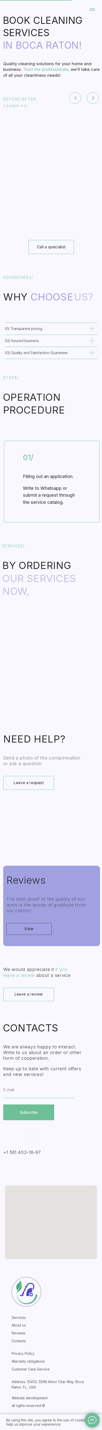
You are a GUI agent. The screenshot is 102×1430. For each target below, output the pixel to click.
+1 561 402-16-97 (22, 1152)
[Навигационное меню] (92, 10)
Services (19, 1317)
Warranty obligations (28, 1361)
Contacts (19, 1341)
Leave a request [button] (29, 782)
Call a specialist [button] (51, 247)
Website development (30, 1398)
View (29, 928)
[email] (38, 1090)
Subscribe (29, 1112)
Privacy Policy (23, 1353)
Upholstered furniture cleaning (51, 691)
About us (19, 1325)
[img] (51, 666)
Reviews (18, 1333)
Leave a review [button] (28, 994)
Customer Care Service (31, 1369)
